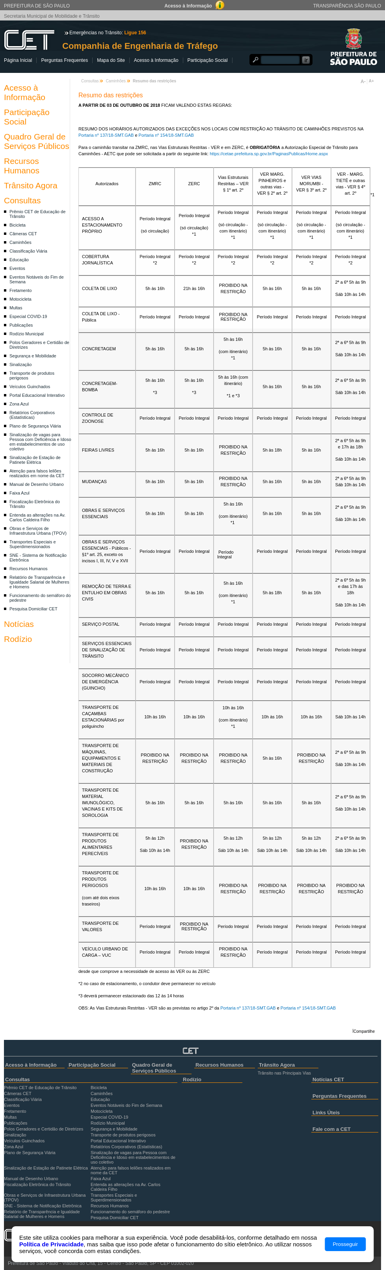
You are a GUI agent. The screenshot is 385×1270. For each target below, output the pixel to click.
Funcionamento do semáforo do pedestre (130, 1211)
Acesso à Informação (156, 60)
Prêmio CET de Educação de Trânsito (40, 1087)
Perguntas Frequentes (64, 60)
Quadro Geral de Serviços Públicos (36, 141)
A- (363, 81)
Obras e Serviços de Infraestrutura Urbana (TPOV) (38, 531)
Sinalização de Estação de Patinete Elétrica (35, 460)
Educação (19, 259)
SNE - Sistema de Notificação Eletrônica (43, 1205)
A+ (371, 81)
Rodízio (18, 638)
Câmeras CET (23, 233)
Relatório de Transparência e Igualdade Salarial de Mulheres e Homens (39, 582)
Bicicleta (17, 225)
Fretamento (20, 290)
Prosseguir (345, 1244)
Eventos (17, 268)
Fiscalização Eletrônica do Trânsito (37, 1184)
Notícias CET (328, 1079)
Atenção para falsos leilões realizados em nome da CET (36, 473)
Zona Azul (19, 404)
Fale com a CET (331, 1129)
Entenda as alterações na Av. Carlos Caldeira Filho (37, 517)
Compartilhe (364, 1031)
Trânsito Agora (31, 185)
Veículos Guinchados (29, 386)
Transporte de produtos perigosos (123, 1134)
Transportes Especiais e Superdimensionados (32, 544)
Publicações (21, 325)
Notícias (19, 623)
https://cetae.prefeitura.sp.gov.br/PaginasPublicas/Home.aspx (269, 153)
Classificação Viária (28, 251)
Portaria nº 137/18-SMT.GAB (106, 135)
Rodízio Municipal (26, 333)
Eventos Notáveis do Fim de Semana (126, 1105)
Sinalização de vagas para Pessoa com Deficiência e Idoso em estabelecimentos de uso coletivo (40, 441)
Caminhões (20, 242)
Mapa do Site (111, 60)
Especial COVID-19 (28, 316)
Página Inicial (18, 60)
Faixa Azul (19, 493)
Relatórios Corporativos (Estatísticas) (32, 415)
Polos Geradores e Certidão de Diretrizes (43, 1129)
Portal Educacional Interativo (37, 395)
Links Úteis (326, 1113)
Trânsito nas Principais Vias (284, 1073)
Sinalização (20, 364)
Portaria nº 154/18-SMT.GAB (166, 135)
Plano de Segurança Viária (35, 426)
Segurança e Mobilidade (32, 355)
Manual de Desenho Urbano (36, 484)
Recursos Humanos (21, 165)
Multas (15, 307)
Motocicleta (20, 299)
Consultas (22, 200)
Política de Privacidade (51, 1244)
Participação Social (208, 60)
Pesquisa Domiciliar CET (33, 608)
